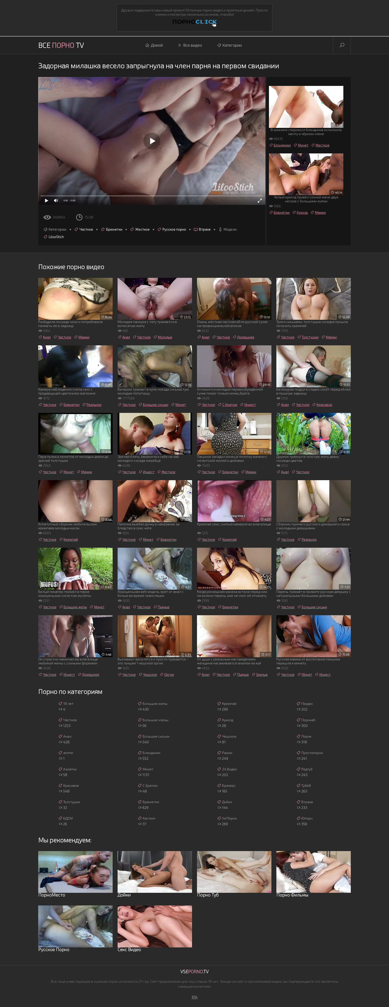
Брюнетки (111, 229)
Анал (44, 337)
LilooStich (53, 236)
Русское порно (171, 229)
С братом (227, 404)
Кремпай (68, 539)
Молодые (162, 337)
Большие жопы (73, 607)
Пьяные (161, 607)
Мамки (318, 212)
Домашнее (243, 337)
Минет (300, 145)
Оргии (167, 674)
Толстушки (308, 337)
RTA (194, 997)
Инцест (248, 404)
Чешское (147, 674)
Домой (154, 45)
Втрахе (202, 229)
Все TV (61, 45)
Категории (229, 45)
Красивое (322, 404)
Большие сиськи (153, 404)
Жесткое (140, 229)
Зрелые (259, 674)
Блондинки (280, 145)
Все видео (190, 45)
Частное (83, 229)
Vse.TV (194, 971)
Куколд (300, 212)
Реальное (91, 404)
